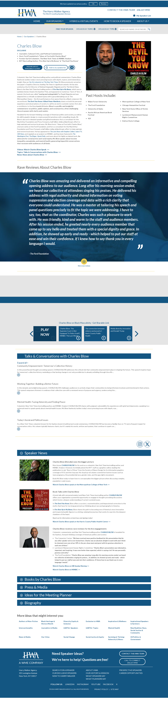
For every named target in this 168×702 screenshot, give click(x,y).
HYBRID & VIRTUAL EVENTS (83, 21)
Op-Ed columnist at (43, 82)
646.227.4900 (143, 10)
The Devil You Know (62, 508)
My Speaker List (142, 15)
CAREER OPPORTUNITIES (131, 677)
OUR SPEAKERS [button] (54, 21)
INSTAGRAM (83, 688)
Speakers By (85, 29)
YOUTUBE (95, 688)
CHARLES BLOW (107, 536)
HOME (36, 21)
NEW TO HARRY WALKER (63, 680)
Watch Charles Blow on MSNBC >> (66, 574)
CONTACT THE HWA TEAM (121, 10)
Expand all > (22, 367)
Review (103, 4)
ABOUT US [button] (142, 21)
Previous (31, 338)
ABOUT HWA (92, 674)
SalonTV (78, 131)
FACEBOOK (108, 688)
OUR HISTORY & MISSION (97, 677)
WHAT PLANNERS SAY (96, 683)
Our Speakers (29, 36)
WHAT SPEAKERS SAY (95, 680)
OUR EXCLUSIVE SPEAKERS (64, 677)
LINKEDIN (69, 688)
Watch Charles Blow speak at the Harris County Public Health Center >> (81, 526)
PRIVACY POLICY (101, 693)
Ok (93, 4)
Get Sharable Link (101, 327)
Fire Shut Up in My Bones (64, 514)
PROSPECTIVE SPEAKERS (130, 674)
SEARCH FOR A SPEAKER (63, 674)
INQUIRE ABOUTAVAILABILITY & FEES (32, 67)
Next (136, 338)
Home (19, 36)
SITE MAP (115, 693)
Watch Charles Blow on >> (71, 570)
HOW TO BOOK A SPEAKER (117, 21)
